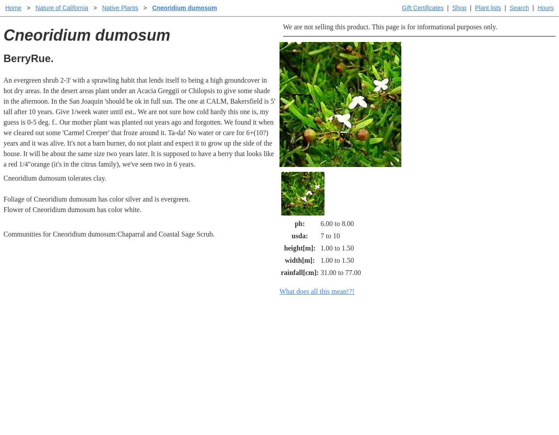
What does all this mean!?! (317, 291)
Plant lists (488, 7)
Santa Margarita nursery (426, 347)
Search (519, 7)
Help (288, 334)
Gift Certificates (423, 7)
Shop (459, 7)
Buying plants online (310, 347)
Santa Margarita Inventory (430, 334)
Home (13, 7)
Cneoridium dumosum (184, 7)
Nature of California (61, 7)
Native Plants (120, 7)
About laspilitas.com (422, 361)
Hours (546, 7)
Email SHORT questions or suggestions (226, 407)
